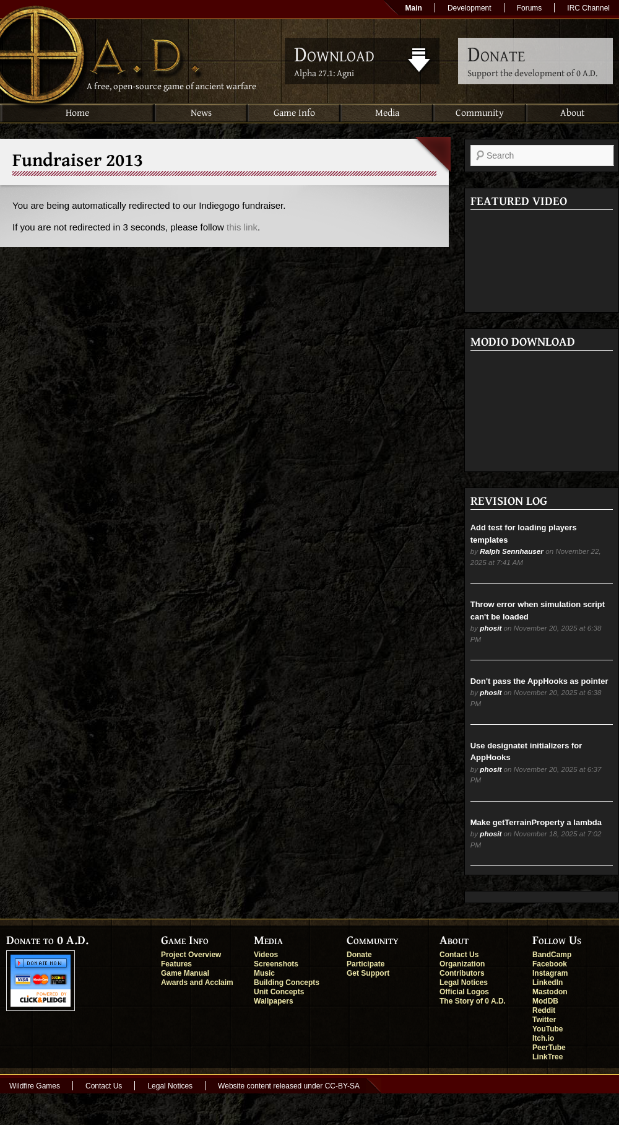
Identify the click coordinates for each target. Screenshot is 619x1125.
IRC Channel (588, 8)
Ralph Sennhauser (511, 551)
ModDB (545, 1001)
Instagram (550, 973)
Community (480, 113)
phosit (490, 628)
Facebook (549, 964)
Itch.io (543, 1038)
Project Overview (191, 954)
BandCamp (551, 954)
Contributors (462, 973)
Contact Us (458, 954)
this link (242, 227)
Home (77, 113)
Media (387, 113)
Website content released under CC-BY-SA (289, 1086)
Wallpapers (273, 1001)
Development (469, 8)
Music (264, 973)
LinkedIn (547, 982)
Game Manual (185, 973)
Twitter (544, 1019)
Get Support (368, 973)
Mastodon (550, 991)
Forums (529, 8)
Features (176, 964)
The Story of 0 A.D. (472, 1001)
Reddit (543, 1010)
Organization (462, 964)
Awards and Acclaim (197, 982)
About (572, 113)
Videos (266, 954)
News (201, 113)
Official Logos (464, 991)
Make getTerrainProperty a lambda (536, 822)
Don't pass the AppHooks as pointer (539, 681)
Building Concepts (286, 982)
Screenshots (276, 964)
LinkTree (547, 1057)
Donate (359, 954)
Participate (365, 964)
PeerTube (549, 1047)
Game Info (294, 113)
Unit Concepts (279, 991)
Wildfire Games (34, 1086)
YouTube (547, 1029)
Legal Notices (463, 982)
